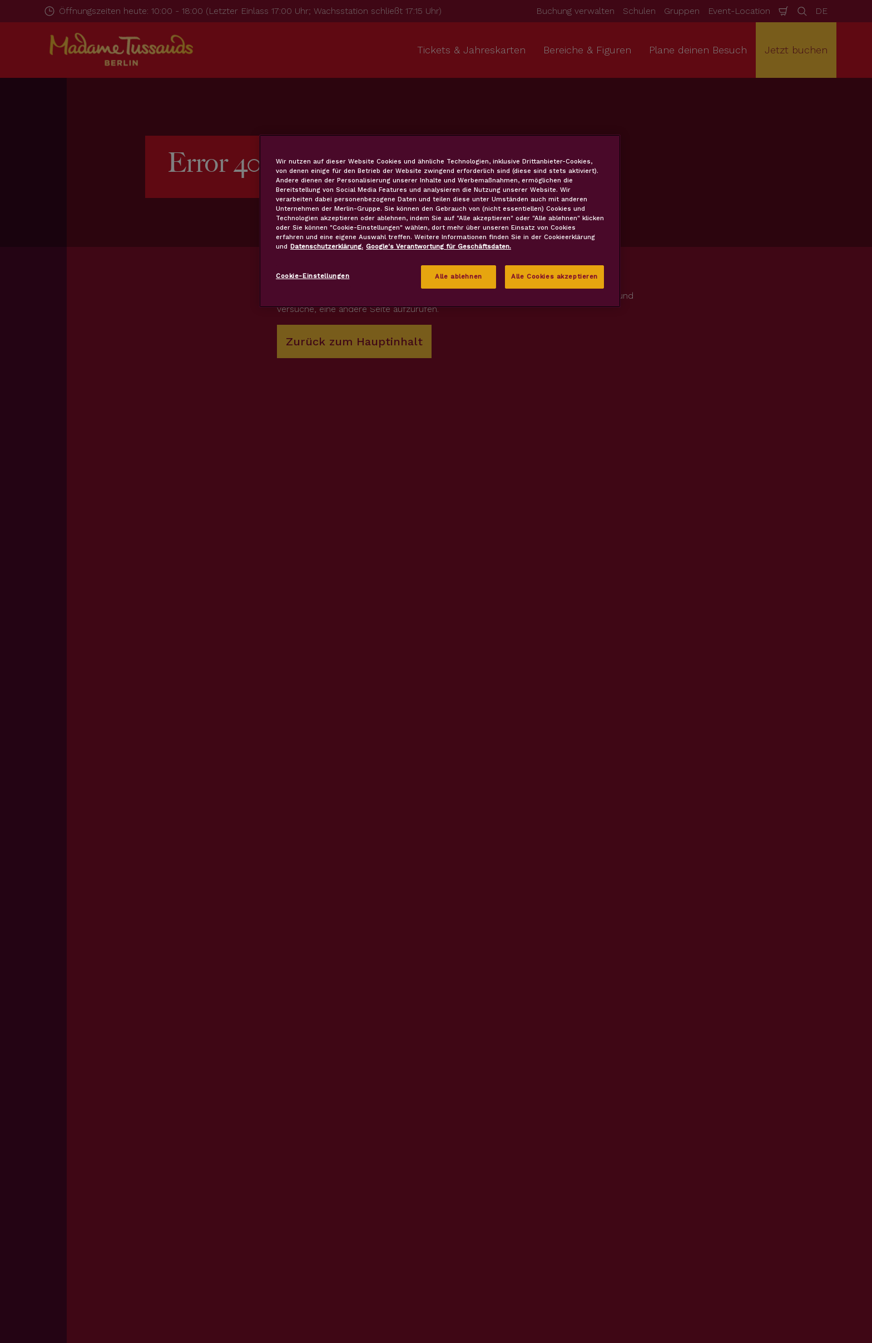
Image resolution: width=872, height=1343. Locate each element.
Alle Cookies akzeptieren (554, 276)
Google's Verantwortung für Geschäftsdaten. (438, 246)
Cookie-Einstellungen (312, 276)
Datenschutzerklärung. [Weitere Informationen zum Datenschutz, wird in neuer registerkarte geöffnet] (326, 246)
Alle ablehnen (458, 276)
